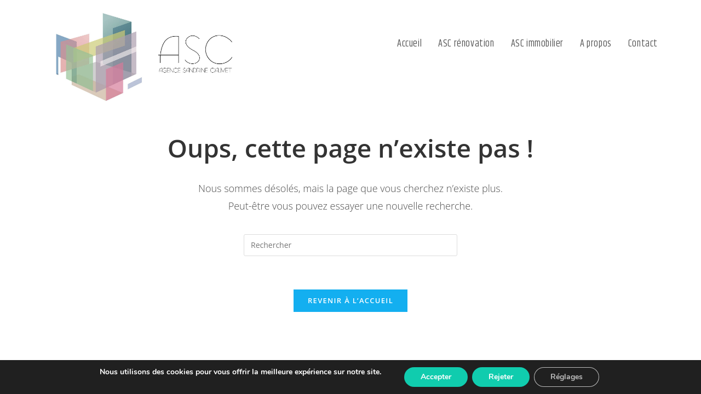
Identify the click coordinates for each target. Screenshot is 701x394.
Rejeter (501, 377)
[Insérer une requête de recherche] (350, 245)
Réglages (566, 377)
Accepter (436, 377)
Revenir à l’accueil (350, 300)
